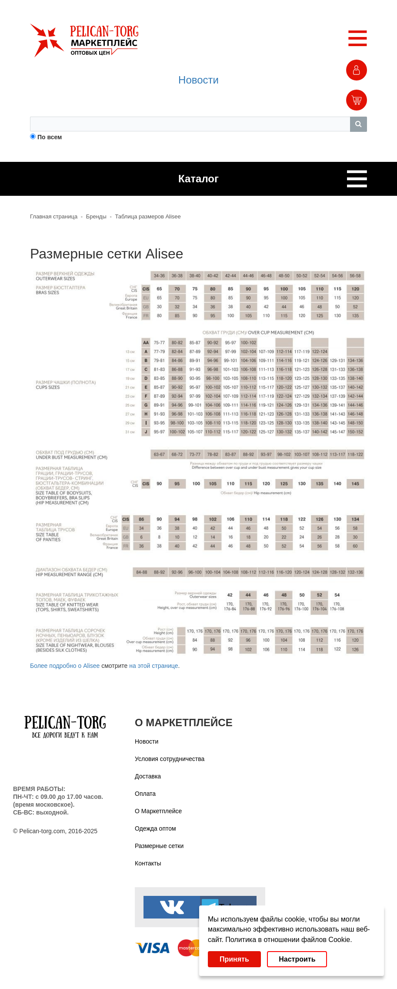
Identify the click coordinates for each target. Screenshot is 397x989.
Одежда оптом (155, 828)
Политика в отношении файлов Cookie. (288, 939)
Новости (198, 80)
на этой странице (153, 665)
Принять (234, 959)
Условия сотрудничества (169, 758)
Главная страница (53, 216)
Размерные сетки (159, 845)
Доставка (148, 776)
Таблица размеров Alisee (147, 216)
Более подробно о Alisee (65, 665)
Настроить (297, 959)
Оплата (145, 793)
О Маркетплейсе (158, 811)
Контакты (148, 863)
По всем (49, 137)
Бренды (96, 216)
